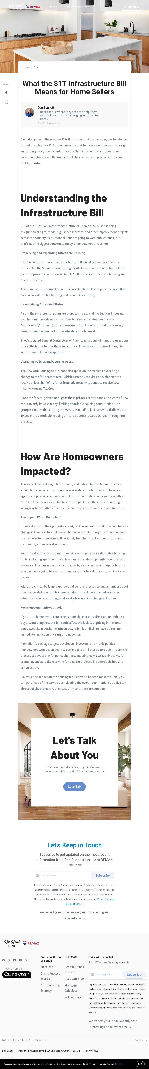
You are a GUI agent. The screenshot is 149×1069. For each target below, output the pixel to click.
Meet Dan (54, 7)
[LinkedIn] (14, 960)
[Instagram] (26, 960)
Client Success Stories (77, 7)
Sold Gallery (73, 997)
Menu (109, 7)
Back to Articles (33, 67)
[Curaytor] (16, 977)
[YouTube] (20, 960)
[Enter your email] (65, 876)
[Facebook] (3, 960)
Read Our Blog (74, 979)
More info (119, 1064)
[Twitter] (9, 960)
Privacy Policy (140, 1039)
